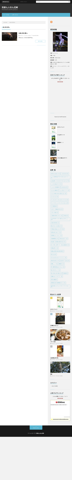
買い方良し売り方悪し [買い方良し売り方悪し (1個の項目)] (56, 273)
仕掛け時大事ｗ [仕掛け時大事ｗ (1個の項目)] (55, 222)
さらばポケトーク (61, 134)
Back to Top (36, 427)
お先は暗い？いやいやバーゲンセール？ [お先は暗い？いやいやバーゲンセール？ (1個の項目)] (60, 180)
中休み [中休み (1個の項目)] (66, 215)
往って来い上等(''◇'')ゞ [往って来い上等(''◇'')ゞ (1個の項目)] (56, 244)
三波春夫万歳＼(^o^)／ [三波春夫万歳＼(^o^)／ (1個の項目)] (56, 215)
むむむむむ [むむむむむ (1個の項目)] (64, 187)
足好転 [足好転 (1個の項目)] (65, 273)
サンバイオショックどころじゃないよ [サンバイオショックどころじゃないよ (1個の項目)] (59, 203)
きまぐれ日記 (6, 14)
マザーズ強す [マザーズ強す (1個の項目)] (54, 212)
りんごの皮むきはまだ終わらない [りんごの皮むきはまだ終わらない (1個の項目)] (58, 193)
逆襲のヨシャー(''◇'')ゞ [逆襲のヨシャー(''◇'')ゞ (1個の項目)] (56, 276)
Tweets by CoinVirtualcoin (60, 116)
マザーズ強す (53, 341)
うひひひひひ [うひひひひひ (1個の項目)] (64, 173)
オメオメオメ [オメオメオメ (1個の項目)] (54, 196)
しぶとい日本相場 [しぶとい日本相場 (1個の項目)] (55, 187)
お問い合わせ (15, 14)
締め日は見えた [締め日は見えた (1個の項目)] (55, 260)
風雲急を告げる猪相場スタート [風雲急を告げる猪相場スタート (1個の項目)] (58, 282)
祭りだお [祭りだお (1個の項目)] (53, 254)
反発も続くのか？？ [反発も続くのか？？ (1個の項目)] (56, 232)
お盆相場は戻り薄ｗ (54, 357)
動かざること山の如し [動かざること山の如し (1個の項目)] (56, 226)
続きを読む (40, 41)
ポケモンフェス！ (61, 127)
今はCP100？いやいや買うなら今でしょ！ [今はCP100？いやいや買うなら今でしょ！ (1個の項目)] (60, 219)
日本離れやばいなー (54, 325)
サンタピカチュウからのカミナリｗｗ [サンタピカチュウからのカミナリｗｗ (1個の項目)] (59, 199)
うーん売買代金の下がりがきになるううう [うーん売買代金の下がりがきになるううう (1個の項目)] (59, 177)
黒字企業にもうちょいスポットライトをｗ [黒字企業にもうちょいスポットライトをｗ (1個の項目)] (59, 286)
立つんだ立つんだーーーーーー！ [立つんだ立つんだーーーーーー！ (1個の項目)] (58, 257)
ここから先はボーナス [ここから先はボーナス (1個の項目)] (56, 184)
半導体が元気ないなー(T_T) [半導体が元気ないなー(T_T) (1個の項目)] (57, 229)
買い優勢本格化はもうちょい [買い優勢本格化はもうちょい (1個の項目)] (57, 267)
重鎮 (58, 150)
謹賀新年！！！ (60, 142)
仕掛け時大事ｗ (23, 33)
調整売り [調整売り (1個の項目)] (61, 263)
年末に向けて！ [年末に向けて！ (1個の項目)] (63, 238)
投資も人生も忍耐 (10, 7)
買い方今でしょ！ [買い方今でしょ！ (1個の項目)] (55, 270)
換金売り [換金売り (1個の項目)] (66, 244)
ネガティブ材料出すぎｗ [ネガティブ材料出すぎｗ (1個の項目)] (57, 209)
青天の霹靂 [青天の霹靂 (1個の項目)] (54, 279)
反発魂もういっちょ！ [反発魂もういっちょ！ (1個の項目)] (56, 235)
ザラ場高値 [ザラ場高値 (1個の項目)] (54, 206)
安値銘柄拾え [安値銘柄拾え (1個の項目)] (54, 238)
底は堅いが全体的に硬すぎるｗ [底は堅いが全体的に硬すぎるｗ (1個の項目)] (58, 241)
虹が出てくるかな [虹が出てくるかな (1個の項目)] (65, 260)
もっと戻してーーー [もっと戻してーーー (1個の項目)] (64, 190)
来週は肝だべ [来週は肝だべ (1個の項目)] (54, 248)
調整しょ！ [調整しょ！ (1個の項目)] (54, 263)
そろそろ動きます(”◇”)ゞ (62, 157)
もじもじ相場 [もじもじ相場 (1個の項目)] (54, 190)
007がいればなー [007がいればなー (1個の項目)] (55, 173)
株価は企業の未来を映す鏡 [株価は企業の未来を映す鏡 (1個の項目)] (57, 251)
